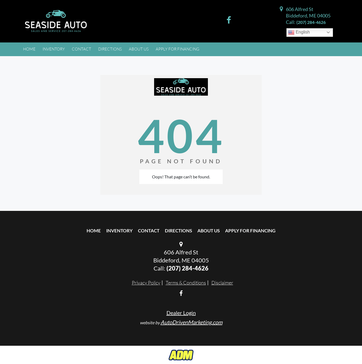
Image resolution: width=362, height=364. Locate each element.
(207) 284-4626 (311, 22)
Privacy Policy (146, 283)
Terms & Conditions (186, 283)
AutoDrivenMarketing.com (191, 322)
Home (94, 230)
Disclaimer (222, 283)
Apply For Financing (250, 230)
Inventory (119, 230)
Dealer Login (181, 312)
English (299, 32)
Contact (148, 230)
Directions (178, 230)
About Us (208, 230)
